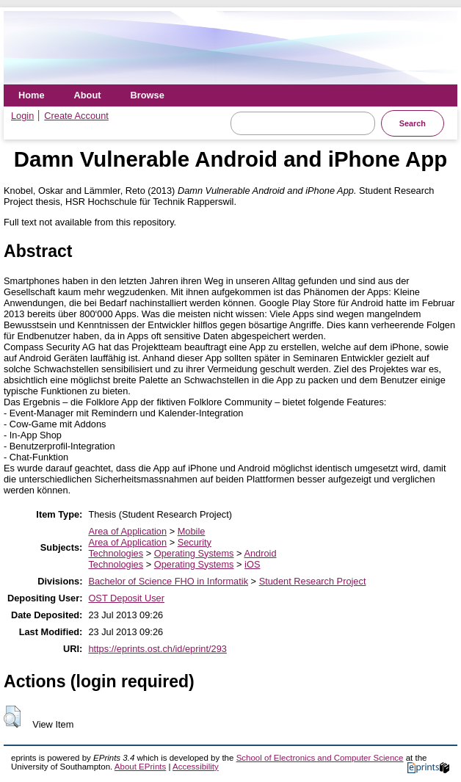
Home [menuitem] (31, 95)
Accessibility (196, 766)
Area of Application (127, 531)
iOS (252, 564)
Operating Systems (194, 553)
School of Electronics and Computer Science (320, 757)
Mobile (192, 531)
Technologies (115, 553)
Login (22, 115)
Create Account (76, 115)
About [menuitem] (87, 95)
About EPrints (140, 766)
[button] (12, 717)
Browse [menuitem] (147, 95)
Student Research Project (312, 581)
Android (260, 553)
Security (194, 542)
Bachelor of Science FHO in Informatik (168, 581)
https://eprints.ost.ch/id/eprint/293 (157, 648)
